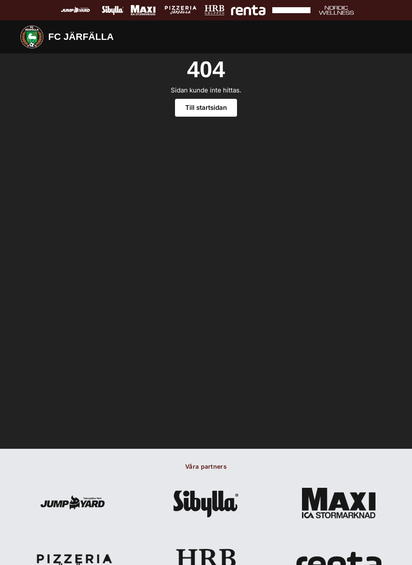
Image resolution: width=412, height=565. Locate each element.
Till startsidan (206, 108)
